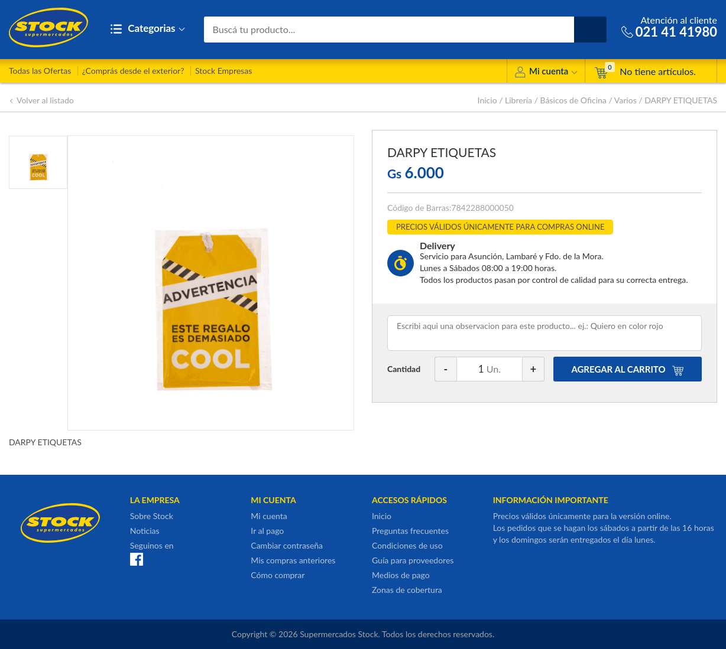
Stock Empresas (223, 71)
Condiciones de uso (407, 545)
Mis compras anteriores (293, 560)
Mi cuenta (546, 73)
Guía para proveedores (412, 560)
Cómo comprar (277, 575)
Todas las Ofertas (40, 71)
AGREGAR (627, 369)
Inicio (487, 100)
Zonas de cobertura (407, 590)
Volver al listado (41, 100)
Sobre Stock (151, 516)
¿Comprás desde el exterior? (133, 71)
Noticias (145, 531)
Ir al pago (267, 531)
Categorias (147, 29)
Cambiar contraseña (287, 545)
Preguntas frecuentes (410, 531)
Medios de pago (401, 575)
